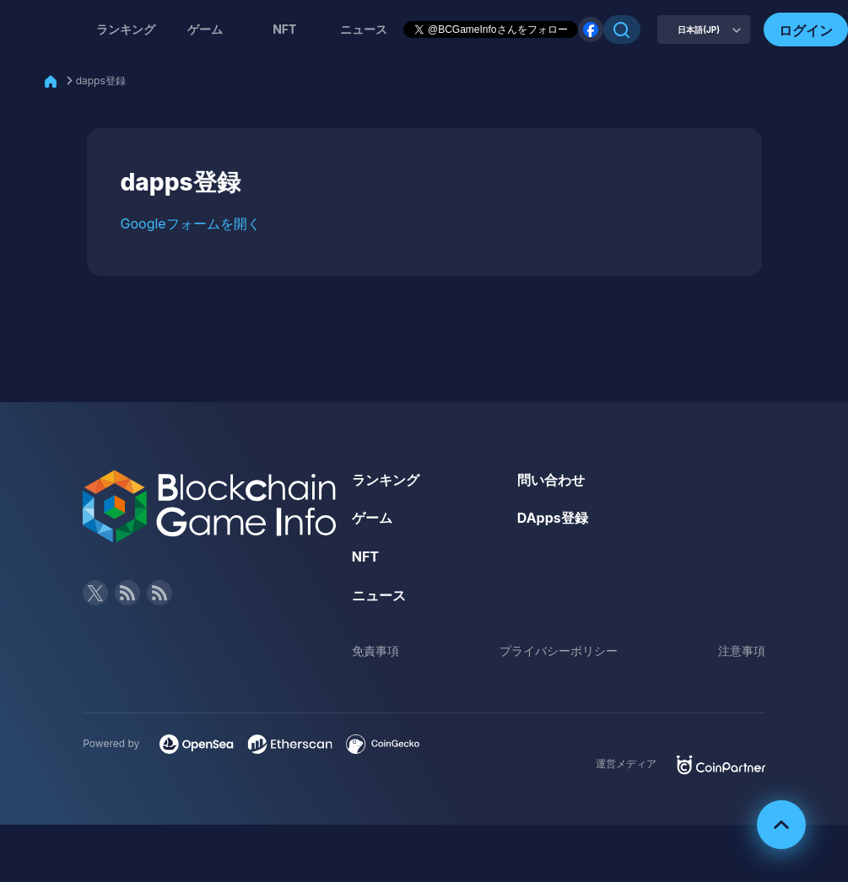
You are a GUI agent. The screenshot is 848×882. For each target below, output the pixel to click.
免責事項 (375, 650)
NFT (284, 29)
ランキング (125, 29)
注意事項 (741, 650)
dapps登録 (101, 80)
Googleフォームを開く (191, 223)
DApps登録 (552, 517)
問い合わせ (551, 479)
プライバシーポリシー (559, 650)
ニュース (379, 595)
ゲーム (205, 29)
